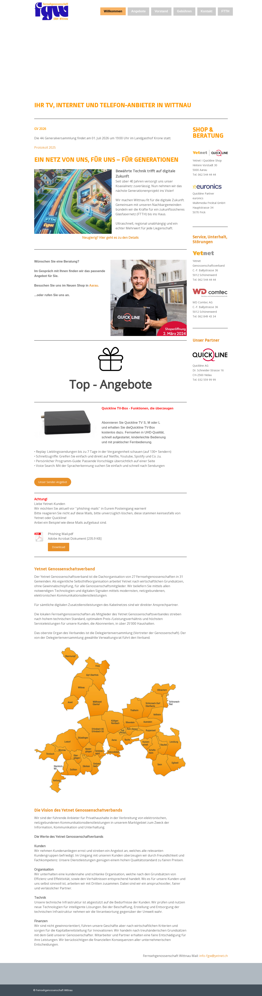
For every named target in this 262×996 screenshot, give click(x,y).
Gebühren (184, 11)
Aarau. (94, 285)
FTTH (225, 11)
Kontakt (207, 11)
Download (58, 547)
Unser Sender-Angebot (52, 482)
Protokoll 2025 (45, 147)
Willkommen (113, 11)
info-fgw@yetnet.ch (213, 956)
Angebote (138, 11)
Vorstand (161, 11)
